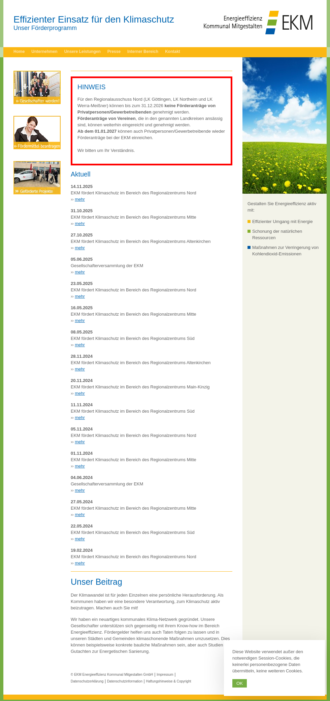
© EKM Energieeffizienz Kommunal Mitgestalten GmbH (112, 674)
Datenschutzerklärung (87, 681)
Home (19, 51)
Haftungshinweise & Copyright (168, 681)
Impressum (165, 674)
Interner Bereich (142, 51)
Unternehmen (44, 51)
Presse (114, 51)
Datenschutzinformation (124, 681)
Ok (239, 683)
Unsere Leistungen (82, 51)
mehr (80, 199)
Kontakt (172, 51)
